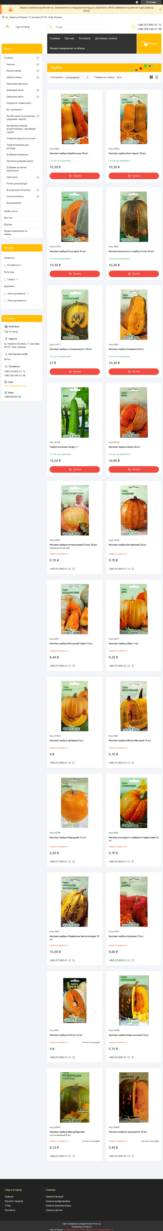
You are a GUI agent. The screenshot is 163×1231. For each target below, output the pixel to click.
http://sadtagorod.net (15, 386)
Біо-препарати (14, 109)
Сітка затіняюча (15, 196)
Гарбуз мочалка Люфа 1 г (64, 447)
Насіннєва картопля (17, 83)
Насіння (11, 64)
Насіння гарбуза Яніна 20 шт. (125, 447)
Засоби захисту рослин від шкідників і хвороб (21, 118)
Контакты (10, 1210)
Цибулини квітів (15, 90)
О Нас (8, 1205)
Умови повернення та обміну (67, 48)
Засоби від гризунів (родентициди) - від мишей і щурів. (21, 128)
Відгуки (8, 224)
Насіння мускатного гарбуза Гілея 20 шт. (132, 251)
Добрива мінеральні (17, 154)
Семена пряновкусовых (58, 1205)
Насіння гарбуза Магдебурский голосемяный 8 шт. (67, 1133)
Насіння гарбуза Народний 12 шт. (68, 837)
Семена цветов (54, 1210)
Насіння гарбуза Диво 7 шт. (124, 643)
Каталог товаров (14, 1201)
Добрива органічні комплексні (17, 169)
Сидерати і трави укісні (19, 103)
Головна (55, 38)
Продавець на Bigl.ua (81, 1227)
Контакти (84, 38)
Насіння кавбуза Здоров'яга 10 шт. (128, 1132)
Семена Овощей (54, 1196)
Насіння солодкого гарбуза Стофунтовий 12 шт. (134, 839)
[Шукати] (51, 27)
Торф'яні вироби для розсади (18, 146)
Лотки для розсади (17, 183)
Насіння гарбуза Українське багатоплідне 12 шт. (74, 938)
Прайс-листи (11, 211)
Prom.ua (97, 1224)
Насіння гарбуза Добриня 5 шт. (67, 740)
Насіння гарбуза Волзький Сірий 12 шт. (71, 643)
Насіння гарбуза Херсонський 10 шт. (129, 1035)
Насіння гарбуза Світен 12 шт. (66, 1035)
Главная (9, 1196)
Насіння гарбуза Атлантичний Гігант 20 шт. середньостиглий (74, 546)
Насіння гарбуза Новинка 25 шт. (126, 349)
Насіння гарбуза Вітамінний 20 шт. (128, 544)
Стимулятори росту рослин (21, 138)
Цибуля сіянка (14, 77)
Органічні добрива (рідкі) (20, 161)
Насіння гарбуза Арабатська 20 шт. (69, 153)
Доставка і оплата (106, 38)
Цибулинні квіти (15, 96)
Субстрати (12, 177)
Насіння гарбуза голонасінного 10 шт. (71, 349)
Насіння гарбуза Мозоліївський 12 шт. (130, 740)
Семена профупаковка (58, 1201)
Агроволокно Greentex (19, 190)
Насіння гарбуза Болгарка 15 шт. (68, 251)
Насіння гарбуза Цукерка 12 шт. (126, 936)
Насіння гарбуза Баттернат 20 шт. (128, 153)
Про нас (69, 38)
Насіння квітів (14, 70)
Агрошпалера (14, 203)
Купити (77, 176)
